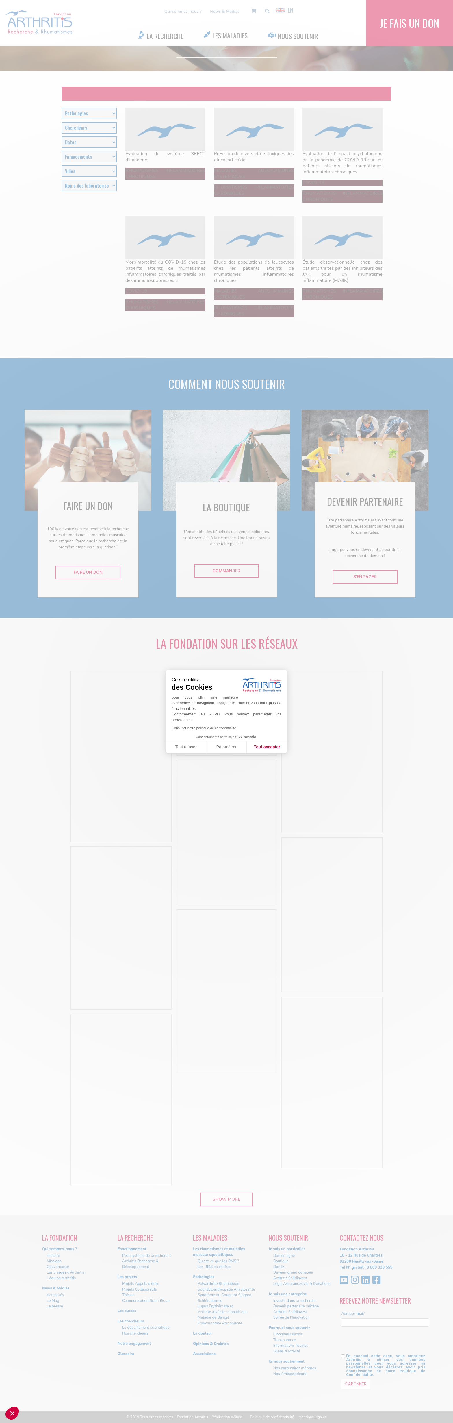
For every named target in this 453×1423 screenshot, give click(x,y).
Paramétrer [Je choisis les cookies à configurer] (226, 747)
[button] (12, 1413)
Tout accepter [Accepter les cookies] (267, 747)
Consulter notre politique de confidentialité (204, 728)
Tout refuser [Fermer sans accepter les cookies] (186, 747)
